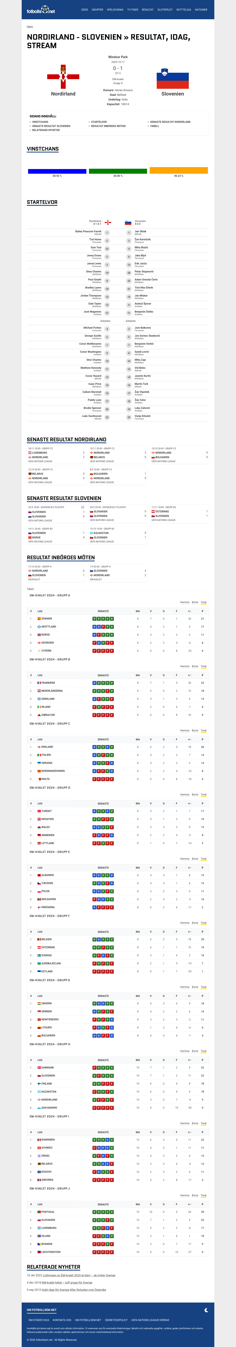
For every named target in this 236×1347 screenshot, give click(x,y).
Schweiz (46, 1147)
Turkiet (46, 811)
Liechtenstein (51, 1252)
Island (45, 1236)
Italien (46, 754)
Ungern (46, 1003)
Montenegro (50, 1019)
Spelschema (115, 9)
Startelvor (99, 121)
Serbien (46, 1011)
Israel (45, 1155)
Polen (45, 891)
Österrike (48, 947)
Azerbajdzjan (51, 963)
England (47, 746)
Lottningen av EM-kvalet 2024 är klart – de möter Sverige (79, 1275)
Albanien (47, 875)
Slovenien (48, 1075)
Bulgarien (48, 1035)
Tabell (154, 126)
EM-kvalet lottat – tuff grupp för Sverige (67, 1282)
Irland (45, 706)
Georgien (47, 642)
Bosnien (46, 1244)
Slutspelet (165, 9)
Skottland (48, 626)
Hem (30, 26)
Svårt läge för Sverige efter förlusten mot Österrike (74, 1289)
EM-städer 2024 (39, 1320)
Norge (45, 634)
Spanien (46, 618)
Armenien (47, 835)
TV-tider (132, 9)
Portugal (48, 1211)
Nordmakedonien (53, 770)
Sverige (46, 955)
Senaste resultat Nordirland (170, 121)
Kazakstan (48, 1091)
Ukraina (46, 762)
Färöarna (48, 907)
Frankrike (48, 682)
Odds (84, 9)
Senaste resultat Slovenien (51, 126)
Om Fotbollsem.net (88, 1320)
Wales (45, 827)
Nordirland (49, 1099)
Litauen (46, 1027)
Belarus (46, 1163)
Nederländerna (52, 690)
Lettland (47, 843)
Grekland (48, 698)
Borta (195, 602)
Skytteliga (183, 9)
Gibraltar (48, 714)
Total (203, 602)
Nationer (201, 9)
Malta (45, 778)
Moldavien (48, 899)
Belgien (46, 939)
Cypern (46, 650)
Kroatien (47, 819)
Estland (47, 971)
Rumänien (48, 1139)
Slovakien (48, 1219)
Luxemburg (49, 1227)
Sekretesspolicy (116, 1320)
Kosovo (46, 1171)
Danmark (47, 1067)
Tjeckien (47, 883)
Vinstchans (40, 121)
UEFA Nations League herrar (150, 1320)
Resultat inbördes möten (108, 126)
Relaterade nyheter (46, 130)
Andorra (47, 1179)
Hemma (184, 602)
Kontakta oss (62, 1320)
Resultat (148, 9)
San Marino (49, 1107)
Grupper (97, 9)
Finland (46, 1083)
